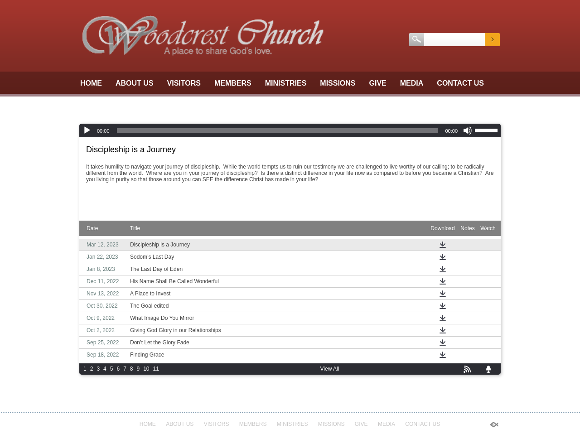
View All (329, 369)
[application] (290, 130)
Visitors (184, 83)
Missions (337, 83)
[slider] (277, 130)
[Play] (87, 130)
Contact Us (460, 83)
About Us (135, 83)
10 (146, 369)
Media (412, 83)
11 (156, 369)
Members (232, 83)
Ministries (286, 83)
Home (91, 83)
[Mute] (467, 130)
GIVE (378, 83)
